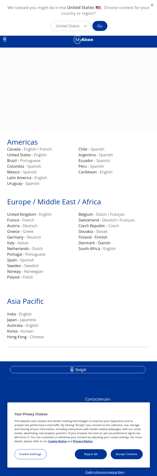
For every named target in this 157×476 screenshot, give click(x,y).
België (81, 369)
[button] (71, 26)
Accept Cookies (127, 454)
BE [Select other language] (4, 39)
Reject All (91, 454)
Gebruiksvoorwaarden (105, 472)
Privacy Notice (83, 441)
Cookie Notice (57, 441)
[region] (78, 435)
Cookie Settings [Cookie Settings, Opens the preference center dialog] (30, 454)
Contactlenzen (98, 399)
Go (99, 26)
